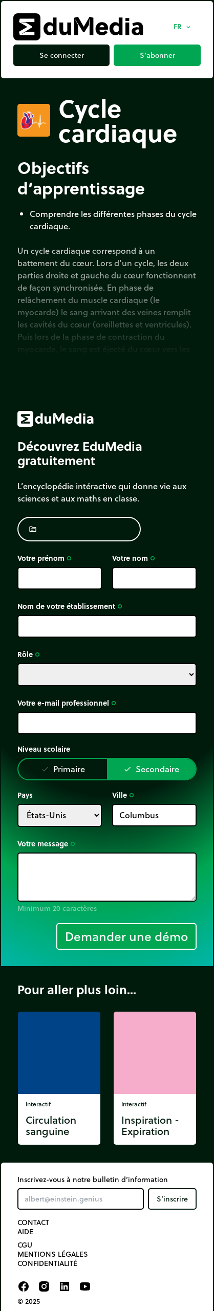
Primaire (63, 769)
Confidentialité (47, 1263)
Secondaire (151, 769)
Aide (25, 1232)
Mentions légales (52, 1254)
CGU (24, 1245)
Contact (33, 1222)
